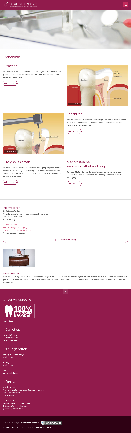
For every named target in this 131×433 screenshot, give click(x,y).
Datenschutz (29, 427)
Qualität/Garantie (12, 335)
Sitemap (50, 427)
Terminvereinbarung (65, 239)
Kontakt (20, 427)
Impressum (40, 427)
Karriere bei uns (12, 338)
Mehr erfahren (10, 83)
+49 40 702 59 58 (10, 224)
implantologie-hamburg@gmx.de (17, 227)
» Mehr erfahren (8, 321)
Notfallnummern (12, 340)
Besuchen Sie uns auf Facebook (17, 230)
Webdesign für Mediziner (30, 423)
